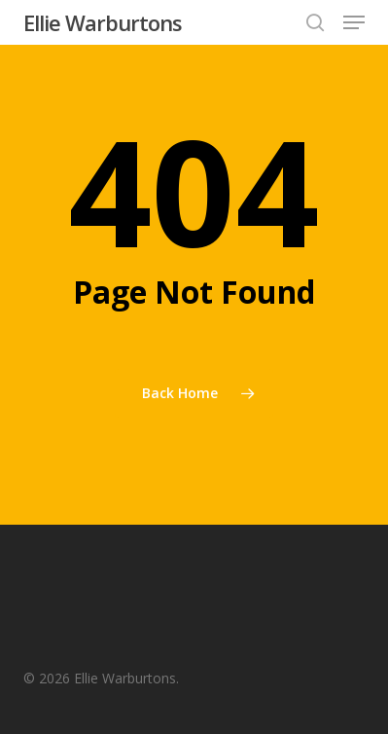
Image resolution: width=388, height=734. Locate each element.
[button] (354, 22)
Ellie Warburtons (102, 22)
